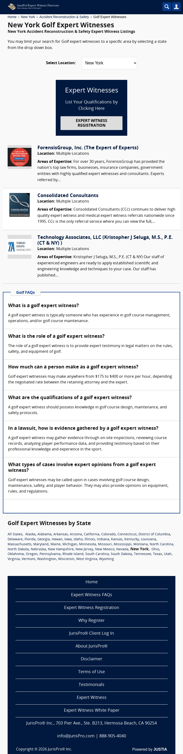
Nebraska (38, 549)
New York (28, 17)
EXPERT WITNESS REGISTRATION (91, 123)
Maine (56, 544)
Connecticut (127, 534)
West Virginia (86, 559)
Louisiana (148, 539)
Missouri (105, 544)
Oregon (32, 554)
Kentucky (131, 539)
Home (12, 17)
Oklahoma (16, 554)
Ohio (155, 549)
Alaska (30, 534)
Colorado (108, 534)
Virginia (14, 559)
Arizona (76, 534)
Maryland (41, 544)
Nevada (122, 549)
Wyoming (106, 559)
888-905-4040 (112, 736)
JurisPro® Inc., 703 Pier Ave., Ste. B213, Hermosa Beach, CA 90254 (91, 723)
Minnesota (87, 544)
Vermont (28, 559)
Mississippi (123, 544)
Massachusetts (19, 544)
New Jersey (84, 549)
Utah (168, 554)
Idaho (78, 539)
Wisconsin (66, 559)
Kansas (116, 539)
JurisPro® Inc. (60, 749)
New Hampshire (61, 549)
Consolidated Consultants (67, 195)
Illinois (90, 539)
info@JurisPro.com (76, 736)
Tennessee (142, 554)
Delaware (15, 539)
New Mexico (104, 549)
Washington (46, 559)
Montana (140, 544)
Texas (157, 554)
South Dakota (121, 554)
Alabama (44, 534)
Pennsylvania (50, 554)
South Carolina (97, 554)
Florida (30, 539)
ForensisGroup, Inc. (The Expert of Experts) (87, 148)
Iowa (68, 539)
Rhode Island (72, 554)
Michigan (69, 544)
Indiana (103, 539)
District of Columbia (154, 534)
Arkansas (60, 534)
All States (15, 534)
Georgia (43, 539)
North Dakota (18, 549)
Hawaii (57, 539)
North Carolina (161, 544)
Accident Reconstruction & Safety (64, 17)
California (91, 534)
